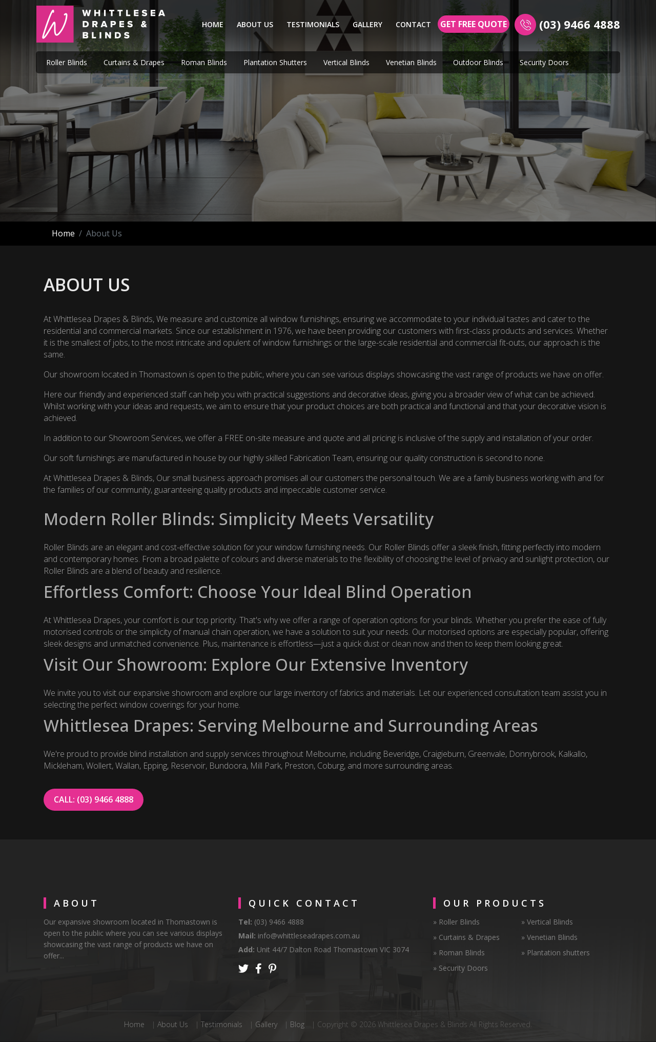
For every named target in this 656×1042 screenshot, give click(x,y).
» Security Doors (460, 968)
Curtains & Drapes (134, 62)
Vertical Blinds (346, 62)
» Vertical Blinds (547, 922)
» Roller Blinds (456, 922)
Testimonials (312, 24)
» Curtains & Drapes (466, 937)
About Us (255, 24)
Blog (297, 1024)
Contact (413, 24)
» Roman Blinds (459, 952)
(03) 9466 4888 (578, 24)
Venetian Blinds (411, 62)
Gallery (367, 24)
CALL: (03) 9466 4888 (93, 799)
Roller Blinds (66, 62)
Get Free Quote (473, 24)
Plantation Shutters (275, 62)
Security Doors (544, 62)
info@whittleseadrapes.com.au (309, 935)
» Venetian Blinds (549, 937)
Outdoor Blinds (478, 62)
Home (215, 23)
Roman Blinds (204, 62)
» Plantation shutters (555, 952)
